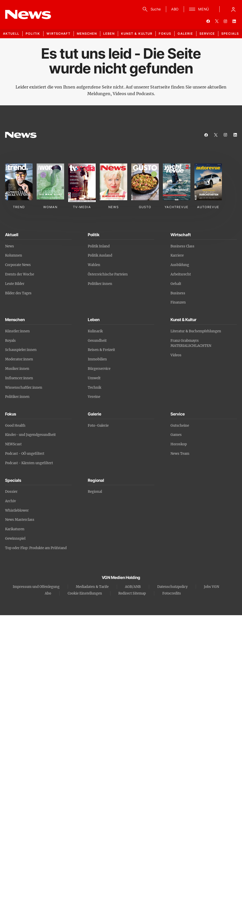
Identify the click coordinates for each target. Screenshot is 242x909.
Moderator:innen (19, 359)
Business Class (182, 246)
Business (177, 293)
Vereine (94, 397)
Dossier (11, 491)
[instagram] (225, 21)
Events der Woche (19, 274)
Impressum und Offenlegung (36, 587)
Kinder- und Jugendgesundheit (30, 435)
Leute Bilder (14, 284)
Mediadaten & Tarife (92, 587)
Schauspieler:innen (21, 350)
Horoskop (178, 444)
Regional (95, 491)
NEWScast (13, 444)
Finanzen (178, 302)
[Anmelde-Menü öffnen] (233, 9)
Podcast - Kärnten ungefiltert (29, 463)
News (9, 246)
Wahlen (94, 265)
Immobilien (97, 359)
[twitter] (217, 21)
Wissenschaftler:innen (23, 387)
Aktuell (11, 33)
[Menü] (199, 9)
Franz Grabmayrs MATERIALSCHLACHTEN (190, 343)
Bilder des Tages (18, 293)
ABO (175, 9)
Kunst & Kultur (136, 33)
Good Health (15, 425)
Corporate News (18, 265)
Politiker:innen (100, 284)
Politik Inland (99, 246)
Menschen (87, 33)
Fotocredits (171, 593)
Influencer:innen (19, 378)
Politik (33, 33)
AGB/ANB (133, 587)
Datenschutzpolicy (172, 587)
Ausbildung (179, 265)
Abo (48, 593)
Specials (230, 33)
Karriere (177, 255)
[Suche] (150, 9)
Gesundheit (97, 340)
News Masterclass (19, 519)
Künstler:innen (17, 331)
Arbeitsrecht (180, 274)
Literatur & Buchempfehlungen (195, 331)
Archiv (10, 501)
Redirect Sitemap (132, 593)
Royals (10, 340)
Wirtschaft (58, 33)
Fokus (165, 33)
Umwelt (94, 378)
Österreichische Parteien (108, 274)
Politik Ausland (100, 255)
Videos (175, 355)
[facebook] (208, 21)
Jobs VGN (211, 587)
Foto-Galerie (98, 425)
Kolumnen (13, 255)
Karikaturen (14, 529)
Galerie (185, 33)
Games (176, 435)
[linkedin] (234, 21)
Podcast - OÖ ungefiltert (24, 453)
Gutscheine (179, 425)
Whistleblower (17, 510)
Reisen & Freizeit (101, 350)
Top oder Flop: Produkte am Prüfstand (36, 548)
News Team (179, 453)
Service (207, 33)
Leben (109, 33)
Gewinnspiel (15, 538)
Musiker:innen (17, 369)
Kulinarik (95, 331)
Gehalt (175, 284)
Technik (94, 387)
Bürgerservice (99, 369)
